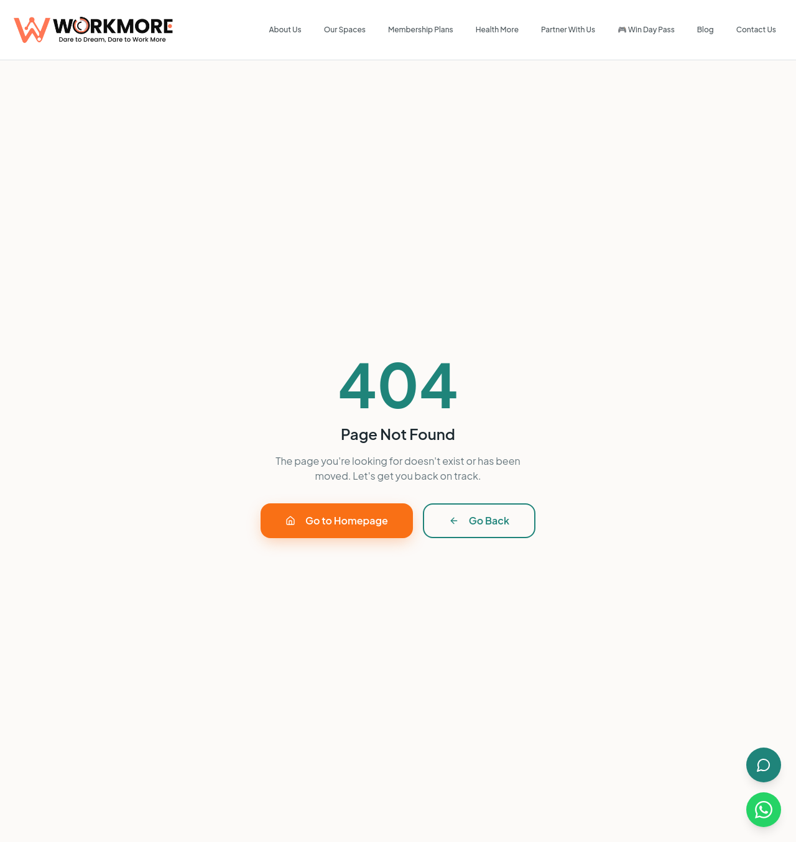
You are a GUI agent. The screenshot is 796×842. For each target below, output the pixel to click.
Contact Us (756, 29)
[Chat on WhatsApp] (763, 809)
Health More (497, 29)
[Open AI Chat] (763, 765)
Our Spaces (345, 29)
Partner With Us (568, 29)
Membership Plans (420, 29)
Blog (705, 29)
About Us (285, 29)
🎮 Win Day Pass (646, 29)
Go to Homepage (336, 520)
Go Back (479, 520)
